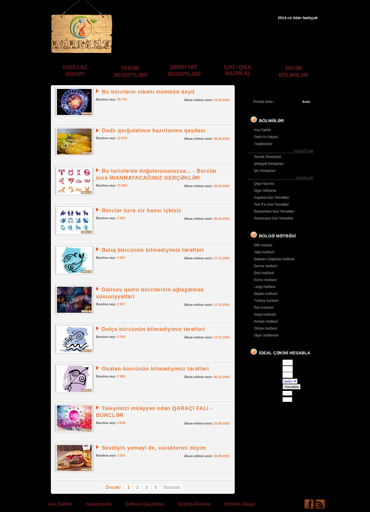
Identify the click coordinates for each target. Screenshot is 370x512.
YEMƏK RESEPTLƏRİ (130, 71)
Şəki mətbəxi (264, 273)
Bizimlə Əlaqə (240, 504)
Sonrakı (171, 487)
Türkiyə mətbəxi (266, 301)
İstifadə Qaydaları (144, 504)
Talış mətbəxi (264, 252)
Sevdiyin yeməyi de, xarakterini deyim (154, 448)
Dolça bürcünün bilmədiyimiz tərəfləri (153, 329)
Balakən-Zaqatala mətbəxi (274, 259)
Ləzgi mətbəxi (264, 287)
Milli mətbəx (263, 245)
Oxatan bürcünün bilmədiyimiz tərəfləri (155, 369)
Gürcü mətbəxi (265, 280)
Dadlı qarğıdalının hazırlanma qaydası (154, 130)
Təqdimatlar (263, 144)
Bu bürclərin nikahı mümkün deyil (148, 92)
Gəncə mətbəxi (266, 266)
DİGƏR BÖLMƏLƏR (293, 71)
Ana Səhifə (262, 130)
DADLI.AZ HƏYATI (75, 70)
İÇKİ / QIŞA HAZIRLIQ (237, 70)
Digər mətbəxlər (266, 335)
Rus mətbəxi (263, 308)
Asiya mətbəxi (264, 314)
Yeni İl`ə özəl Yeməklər (271, 204)
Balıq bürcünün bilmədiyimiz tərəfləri (153, 250)
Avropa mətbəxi (266, 321)
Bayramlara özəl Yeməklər (274, 211)
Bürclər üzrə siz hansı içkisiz (141, 210)
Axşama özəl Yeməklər (271, 198)
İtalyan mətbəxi (265, 294)
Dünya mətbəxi (265, 328)
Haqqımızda (99, 504)
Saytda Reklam (194, 504)
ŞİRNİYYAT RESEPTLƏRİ (184, 70)
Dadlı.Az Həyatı (266, 137)
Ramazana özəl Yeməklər (273, 218)
